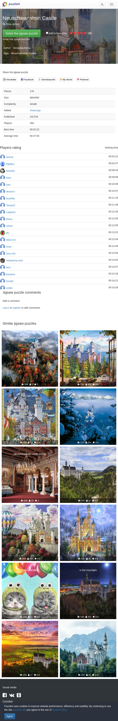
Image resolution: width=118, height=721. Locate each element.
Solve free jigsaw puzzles (16, 39)
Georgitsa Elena (21, 48)
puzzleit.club (19, 709)
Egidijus (10, 164)
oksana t (10, 191)
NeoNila (10, 170)
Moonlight (88, 512)
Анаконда (35, 110)
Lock (88, 454)
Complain (8, 701)
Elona (9, 219)
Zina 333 (10, 253)
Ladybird (10, 212)
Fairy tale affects (30, 395)
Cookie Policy (59, 709)
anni (8, 267)
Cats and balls (30, 570)
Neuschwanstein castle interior (30, 454)
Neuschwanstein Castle (23, 53)
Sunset (30, 628)
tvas (8, 184)
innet (8, 246)
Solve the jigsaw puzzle (22, 33)
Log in (6, 307)
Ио (7, 233)
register (17, 307)
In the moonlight (88, 570)
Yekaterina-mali (14, 260)
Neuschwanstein (88, 337)
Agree (10, 716)
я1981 (9, 288)
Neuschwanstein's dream (30, 512)
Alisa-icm (11, 239)
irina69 (9, 281)
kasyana (10, 274)
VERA (9, 226)
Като (8, 177)
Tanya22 (10, 205)
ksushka (10, 198)
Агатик (9, 157)
